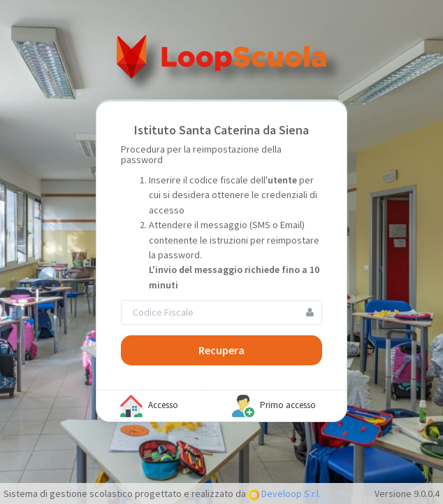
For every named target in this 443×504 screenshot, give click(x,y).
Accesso (149, 406)
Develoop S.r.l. (290, 493)
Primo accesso (274, 406)
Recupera (221, 350)
